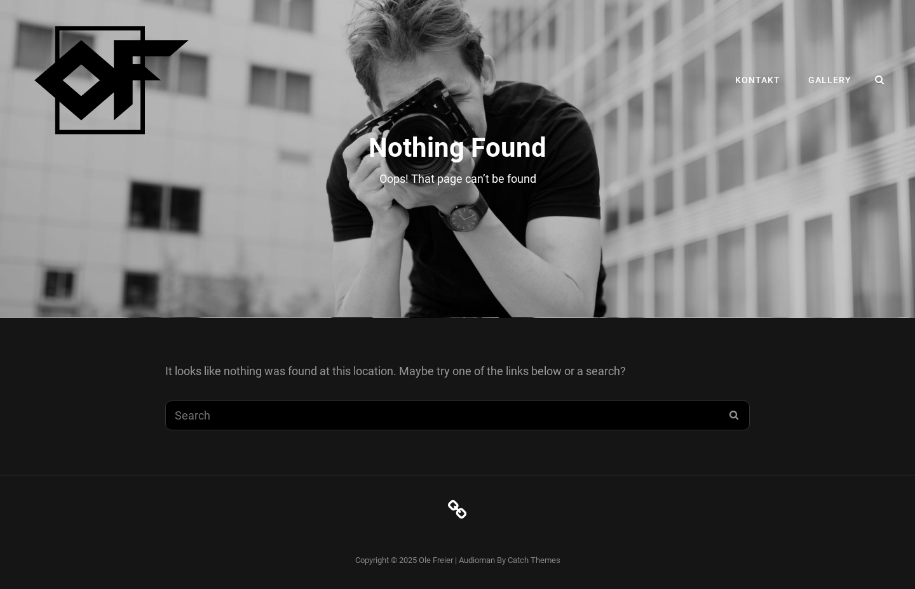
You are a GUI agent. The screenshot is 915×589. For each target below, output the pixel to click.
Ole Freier (436, 560)
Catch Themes (534, 560)
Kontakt (757, 80)
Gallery (829, 80)
